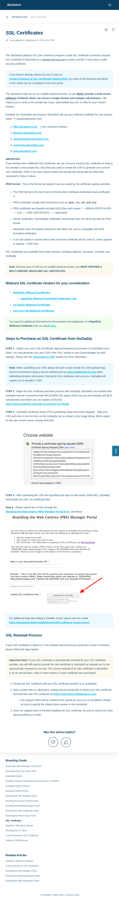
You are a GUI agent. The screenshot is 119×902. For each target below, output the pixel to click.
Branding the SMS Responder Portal (22, 811)
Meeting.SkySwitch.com (27, 133)
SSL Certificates (38, 17)
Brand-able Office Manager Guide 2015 (23, 766)
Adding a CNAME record (17, 840)
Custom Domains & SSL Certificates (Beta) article (38, 78)
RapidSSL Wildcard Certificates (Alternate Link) (49, 298)
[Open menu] (110, 5)
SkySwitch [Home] (14, 4)
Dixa (77, 895)
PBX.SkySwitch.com (25, 126)
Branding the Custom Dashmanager (22, 801)
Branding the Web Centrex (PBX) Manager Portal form (37, 511)
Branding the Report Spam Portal (21, 815)
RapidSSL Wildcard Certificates (31, 292)
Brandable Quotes (14, 776)
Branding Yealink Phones (17, 791)
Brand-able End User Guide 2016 (21, 771)
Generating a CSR (43, 357)
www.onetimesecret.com (81, 372)
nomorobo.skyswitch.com (28, 145)
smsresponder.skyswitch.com (31, 139)
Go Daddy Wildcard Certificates (31, 304)
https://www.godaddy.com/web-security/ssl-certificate (37, 404)
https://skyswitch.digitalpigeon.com (75, 694)
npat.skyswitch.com (25, 151)
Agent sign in (59, 895)
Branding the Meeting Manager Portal (23, 806)
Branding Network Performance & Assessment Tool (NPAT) (32, 781)
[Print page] (106, 30)
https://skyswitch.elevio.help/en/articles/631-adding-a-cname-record (49, 622)
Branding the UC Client (16, 830)
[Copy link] (113, 30)
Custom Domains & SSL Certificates (22, 835)
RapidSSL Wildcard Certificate (19, 825)
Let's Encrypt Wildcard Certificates (33, 310)
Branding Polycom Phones (18, 786)
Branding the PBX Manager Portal (21, 796)
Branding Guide (19, 17)
